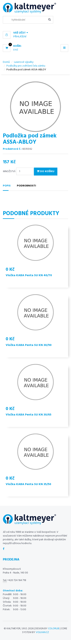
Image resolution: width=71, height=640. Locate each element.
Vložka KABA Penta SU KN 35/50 (28, 484)
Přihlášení (19, 36)
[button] (35, 33)
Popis (7, 186)
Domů (6, 62)
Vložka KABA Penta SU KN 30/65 (28, 414)
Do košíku (45, 171)
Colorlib (53, 628)
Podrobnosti (26, 186)
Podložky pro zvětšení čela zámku (25, 66)
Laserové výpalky (24, 62)
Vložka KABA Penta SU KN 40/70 (29, 275)
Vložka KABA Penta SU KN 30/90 (28, 345)
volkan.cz (42, 632)
